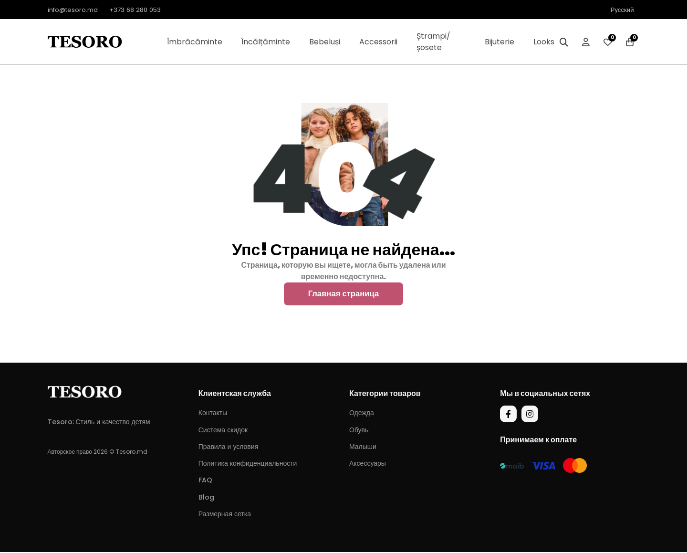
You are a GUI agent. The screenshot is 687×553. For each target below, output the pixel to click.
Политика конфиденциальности (247, 464)
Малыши (362, 447)
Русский (621, 9)
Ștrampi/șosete (433, 42)
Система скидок (223, 431)
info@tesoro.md (75, 9)
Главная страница (343, 295)
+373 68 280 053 (140, 9)
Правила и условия (228, 447)
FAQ (205, 481)
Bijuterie (499, 41)
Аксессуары (367, 464)
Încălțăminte (265, 41)
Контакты (212, 414)
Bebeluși (324, 41)
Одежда (361, 414)
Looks (543, 41)
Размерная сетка (224, 515)
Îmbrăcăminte (194, 41)
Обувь (358, 431)
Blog (206, 498)
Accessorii (378, 41)
